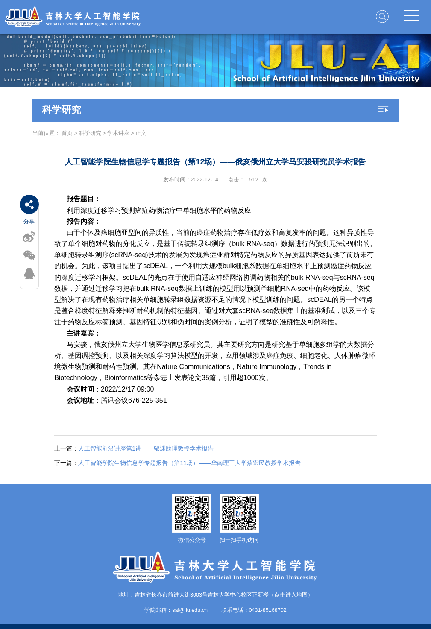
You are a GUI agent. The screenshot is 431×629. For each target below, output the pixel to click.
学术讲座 (118, 133)
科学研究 (90, 133)
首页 (67, 133)
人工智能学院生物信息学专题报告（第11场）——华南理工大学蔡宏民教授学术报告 (177, 462)
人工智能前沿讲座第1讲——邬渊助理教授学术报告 (134, 448)
